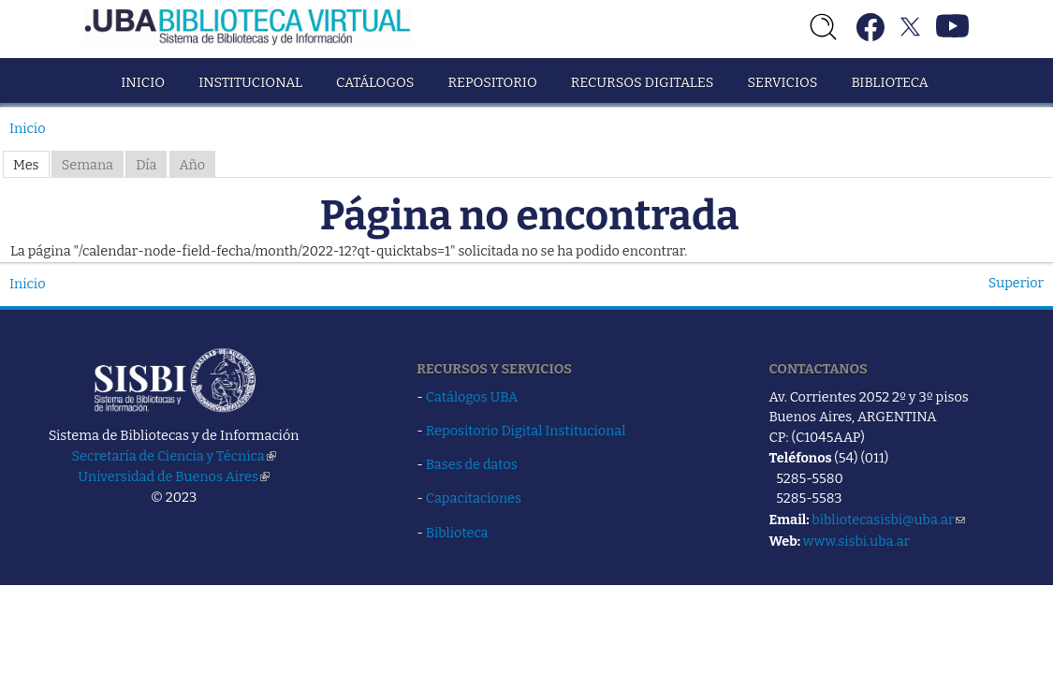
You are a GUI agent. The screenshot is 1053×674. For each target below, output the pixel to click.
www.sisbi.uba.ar (856, 541)
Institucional (250, 82)
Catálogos (375, 82)
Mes (26, 164)
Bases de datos (472, 464)
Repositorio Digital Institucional (526, 430)
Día (146, 164)
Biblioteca (889, 82)
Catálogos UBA (472, 396)
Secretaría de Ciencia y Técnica (174, 455)
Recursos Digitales (642, 82)
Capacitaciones (473, 498)
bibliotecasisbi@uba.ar (888, 519)
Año (193, 164)
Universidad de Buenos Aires (174, 476)
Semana (87, 164)
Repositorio (491, 82)
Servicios (782, 82)
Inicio (143, 82)
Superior (1016, 282)
